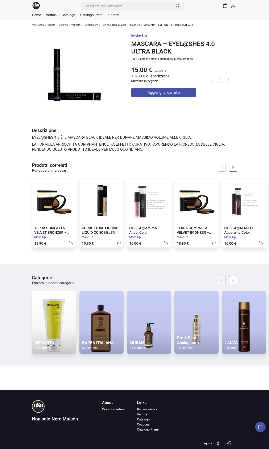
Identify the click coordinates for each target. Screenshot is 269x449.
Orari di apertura (113, 409)
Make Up (135, 25)
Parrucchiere (91, 25)
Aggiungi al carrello (164, 92)
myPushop (38, 25)
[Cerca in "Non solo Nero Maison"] (126, 6)
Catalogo (68, 15)
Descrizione (44, 130)
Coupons (143, 424)
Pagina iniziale (147, 409)
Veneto (51, 25)
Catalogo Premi (148, 429)
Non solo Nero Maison (114, 25)
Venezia (63, 25)
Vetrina (142, 414)
